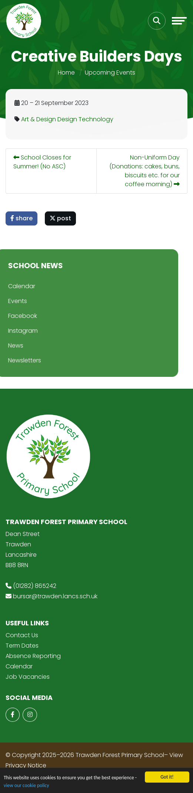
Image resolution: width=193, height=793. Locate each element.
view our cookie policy (26, 786)
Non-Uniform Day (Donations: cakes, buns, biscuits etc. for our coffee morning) (145, 170)
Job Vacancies (28, 676)
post (61, 218)
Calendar (19, 666)
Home (66, 72)
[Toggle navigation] (179, 21)
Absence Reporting (33, 656)
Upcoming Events (110, 72)
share (22, 218)
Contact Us (22, 635)
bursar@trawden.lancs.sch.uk (55, 596)
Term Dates (22, 645)
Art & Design (39, 119)
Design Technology (86, 119)
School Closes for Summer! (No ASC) (43, 162)
